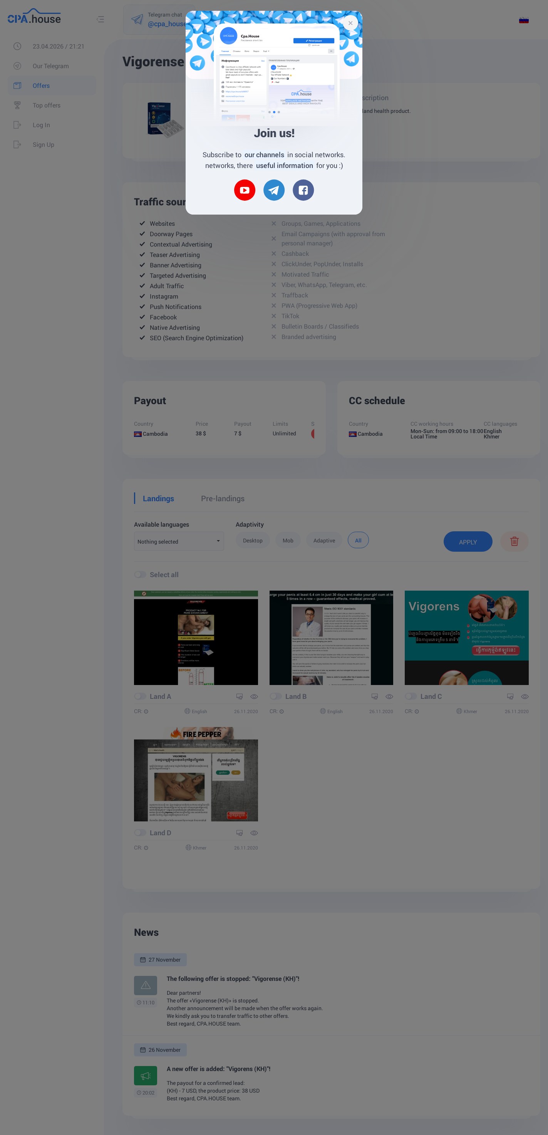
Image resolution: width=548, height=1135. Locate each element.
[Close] (350, 22)
